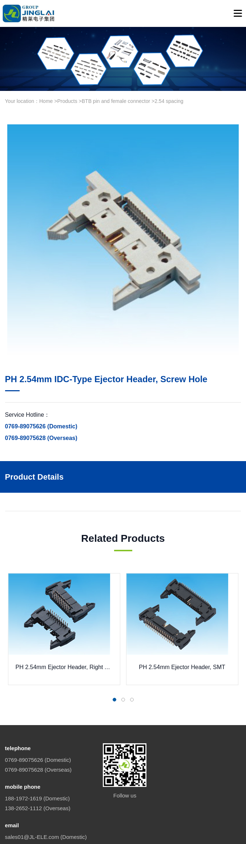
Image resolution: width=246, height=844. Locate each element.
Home (46, 101)
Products (67, 101)
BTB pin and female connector (116, 101)
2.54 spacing (168, 101)
